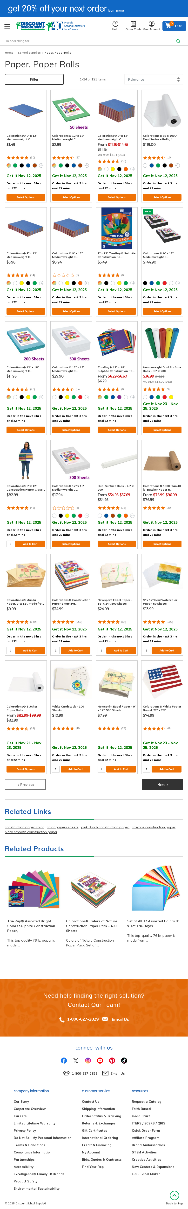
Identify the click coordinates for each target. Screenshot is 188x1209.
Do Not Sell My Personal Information (42, 1134)
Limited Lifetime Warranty (34, 1120)
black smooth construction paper (31, 828)
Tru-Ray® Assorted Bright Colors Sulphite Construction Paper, (31, 922)
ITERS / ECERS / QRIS (148, 1120)
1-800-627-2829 (83, 1015)
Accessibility (24, 1163)
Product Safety (25, 1178)
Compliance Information (33, 1149)
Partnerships (24, 1156)
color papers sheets (62, 823)
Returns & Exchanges (98, 1120)
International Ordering (100, 1134)
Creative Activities (146, 1156)
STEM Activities (144, 1149)
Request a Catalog (146, 1098)
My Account (91, 1149)
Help (115, 26)
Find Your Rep (93, 1163)
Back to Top (174, 1194)
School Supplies (29, 52)
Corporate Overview (30, 1105)
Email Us (120, 1015)
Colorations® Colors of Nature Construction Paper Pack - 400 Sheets (91, 922)
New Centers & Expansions (153, 1163)
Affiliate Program (145, 1134)
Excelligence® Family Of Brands (39, 1170)
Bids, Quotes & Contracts (101, 1156)
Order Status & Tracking (101, 1112)
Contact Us (90, 1098)
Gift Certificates (94, 1127)
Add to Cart (30, 540)
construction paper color (24, 823)
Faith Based (141, 1105)
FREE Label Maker (146, 1170)
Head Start (141, 1112)
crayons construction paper (153, 823)
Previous (25, 780)
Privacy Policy (25, 1127)
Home (9, 52)
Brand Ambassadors (148, 1141)
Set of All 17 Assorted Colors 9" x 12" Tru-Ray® (153, 919)
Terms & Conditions (29, 1141)
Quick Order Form (146, 1127)
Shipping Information (98, 1105)
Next (162, 780)
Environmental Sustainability (37, 1185)
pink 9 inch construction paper (105, 823)
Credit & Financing (96, 1141)
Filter (34, 79)
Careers (20, 1112)
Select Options (25, 193)
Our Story (21, 1098)
